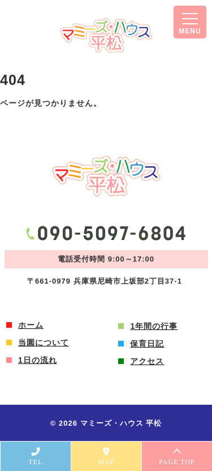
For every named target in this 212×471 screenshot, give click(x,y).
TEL (36, 456)
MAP (106, 456)
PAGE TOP (177, 456)
